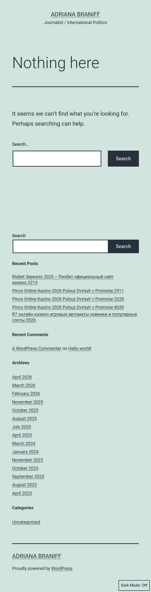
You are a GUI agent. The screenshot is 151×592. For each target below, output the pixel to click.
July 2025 (21, 426)
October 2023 (25, 468)
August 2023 (24, 484)
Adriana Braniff (75, 14)
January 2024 (25, 451)
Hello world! (79, 348)
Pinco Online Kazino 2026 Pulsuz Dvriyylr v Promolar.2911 (68, 290)
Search (19, 235)
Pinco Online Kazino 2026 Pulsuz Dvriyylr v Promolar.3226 (68, 298)
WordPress (61, 568)
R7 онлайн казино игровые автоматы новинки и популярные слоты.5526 (74, 317)
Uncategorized (26, 522)
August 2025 (24, 418)
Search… (20, 144)
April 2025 (22, 435)
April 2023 (22, 493)
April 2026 (22, 377)
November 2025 (27, 402)
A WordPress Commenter (36, 348)
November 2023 (27, 459)
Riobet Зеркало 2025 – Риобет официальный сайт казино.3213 (63, 279)
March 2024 (23, 443)
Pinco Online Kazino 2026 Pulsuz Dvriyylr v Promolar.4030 (68, 307)
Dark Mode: (134, 585)
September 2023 (28, 476)
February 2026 (26, 393)
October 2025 (25, 410)
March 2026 (23, 385)
